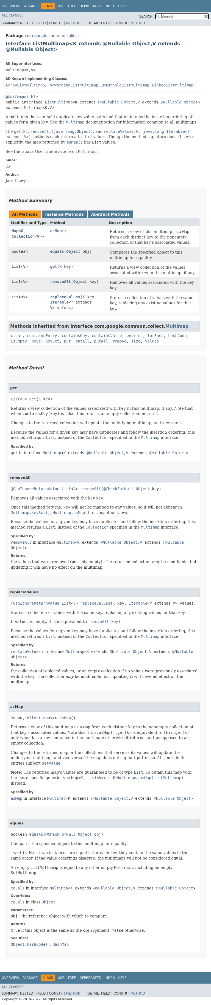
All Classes (12, 15)
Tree (72, 6)
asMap (56, 231)
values (152, 341)
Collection (23, 236)
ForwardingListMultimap (72, 85)
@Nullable (116, 43)
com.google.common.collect (52, 35)
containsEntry (42, 335)
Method (73, 23)
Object (141, 43)
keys (36, 341)
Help (122, 6)
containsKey (74, 335)
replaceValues (65, 297)
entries (134, 335)
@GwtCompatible (21, 97)
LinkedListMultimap (172, 85)
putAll (83, 341)
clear (16, 335)
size (135, 341)
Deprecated (90, 6)
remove (120, 341)
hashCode (177, 335)
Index (110, 6)
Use (61, 6)
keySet (52, 341)
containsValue (107, 335)
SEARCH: (146, 16)
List (16, 266)
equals (57, 251)
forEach (155, 335)
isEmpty (19, 341)
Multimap (14, 70)
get (53, 266)
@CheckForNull (118, 489)
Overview (10, 6)
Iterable (59, 302)
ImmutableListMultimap (125, 85)
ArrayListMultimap (25, 85)
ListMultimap (59, 102)
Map (15, 231)
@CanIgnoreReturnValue (35, 489)
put (67, 341)
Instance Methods (64, 214)
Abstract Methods (110, 214)
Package (30, 6)
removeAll (60, 281)
